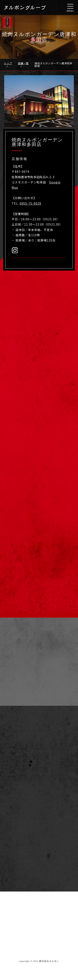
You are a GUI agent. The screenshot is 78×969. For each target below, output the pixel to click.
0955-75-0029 (30, 203)
